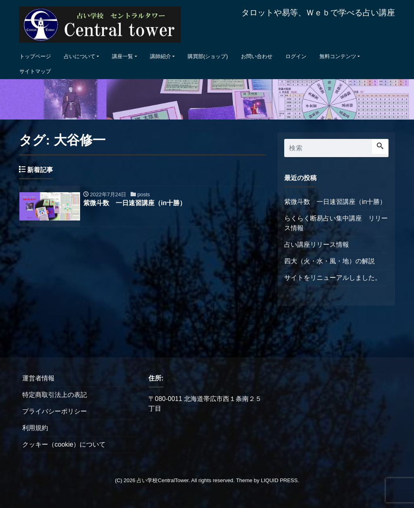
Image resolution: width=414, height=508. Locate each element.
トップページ (35, 56)
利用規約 (35, 427)
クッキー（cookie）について (64, 444)
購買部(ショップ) (208, 56)
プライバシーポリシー (54, 411)
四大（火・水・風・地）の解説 (329, 261)
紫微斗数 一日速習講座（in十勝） (335, 201)
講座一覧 (122, 56)
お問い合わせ (256, 56)
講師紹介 (160, 56)
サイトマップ (35, 71)
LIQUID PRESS (279, 480)
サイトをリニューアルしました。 (332, 277)
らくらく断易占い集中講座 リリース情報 (336, 223)
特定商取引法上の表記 (54, 394)
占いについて (79, 56)
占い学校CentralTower (162, 480)
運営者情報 (38, 378)
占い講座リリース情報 (316, 244)
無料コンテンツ (337, 56)
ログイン (295, 56)
